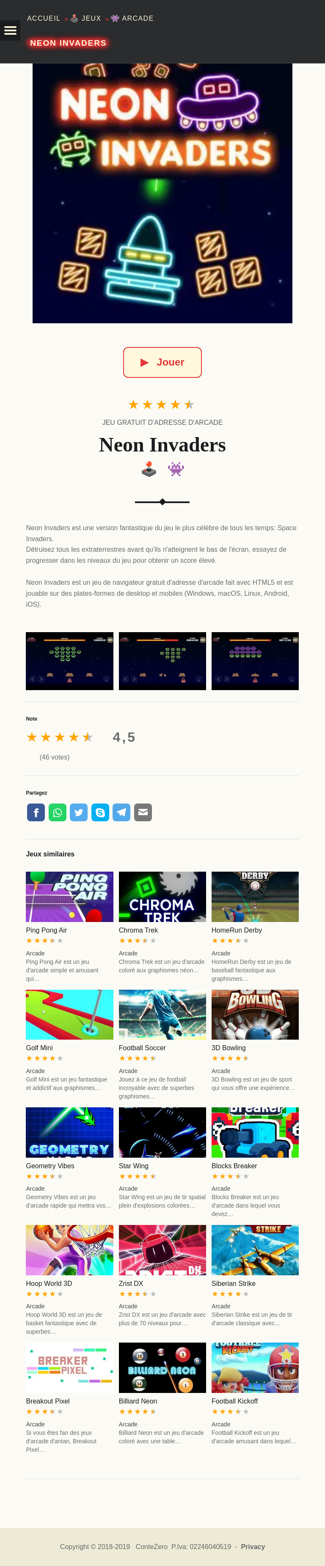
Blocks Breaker (234, 1166)
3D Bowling (229, 1047)
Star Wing (134, 1166)
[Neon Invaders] (162, 193)
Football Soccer (142, 1047)
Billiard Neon (138, 1401)
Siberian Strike (234, 1283)
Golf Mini (39, 1047)
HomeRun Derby (237, 930)
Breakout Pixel (47, 1401)
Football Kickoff (235, 1401)
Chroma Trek (138, 930)
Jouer (162, 362)
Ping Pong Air (46, 930)
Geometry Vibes (50, 1166)
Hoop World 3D (49, 1283)
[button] (10, 30)
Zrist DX (131, 1283)
